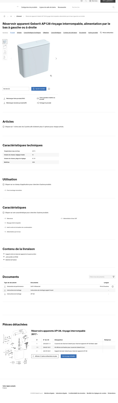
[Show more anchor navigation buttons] (81, 32)
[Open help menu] (81, 2)
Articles (19, 32)
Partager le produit (44, 103)
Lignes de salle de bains (47, 8)
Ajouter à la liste (39, 89)
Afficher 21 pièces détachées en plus (44, 356)
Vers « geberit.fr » (108, 2)
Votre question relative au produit (46, 98)
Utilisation (46, 32)
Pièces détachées (92, 33)
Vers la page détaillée (68, 356)
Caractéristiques (56, 32)
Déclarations (111, 393)
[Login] (86, 2)
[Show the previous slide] (11, 58)
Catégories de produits (29, 8)
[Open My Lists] (93, 2)
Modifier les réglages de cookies (96, 393)
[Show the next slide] (56, 58)
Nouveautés (62, 8)
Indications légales (61, 393)
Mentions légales (49, 393)
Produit (12, 32)
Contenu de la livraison (70, 32)
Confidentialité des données (76, 393)
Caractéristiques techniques (32, 32)
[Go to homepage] (4, 16)
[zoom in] (51, 76)
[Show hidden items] (11, 16)
